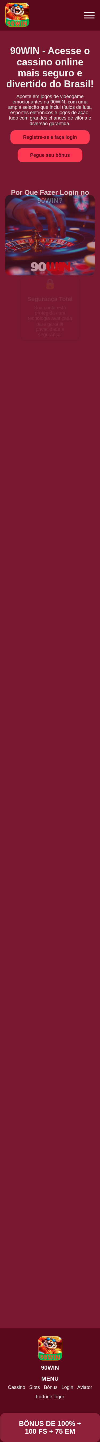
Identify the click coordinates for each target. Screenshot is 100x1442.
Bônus (51, 1387)
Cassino (16, 1387)
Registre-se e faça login (50, 137)
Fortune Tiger (50, 1396)
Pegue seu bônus (50, 155)
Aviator (84, 1387)
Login (67, 1387)
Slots (34, 1387)
